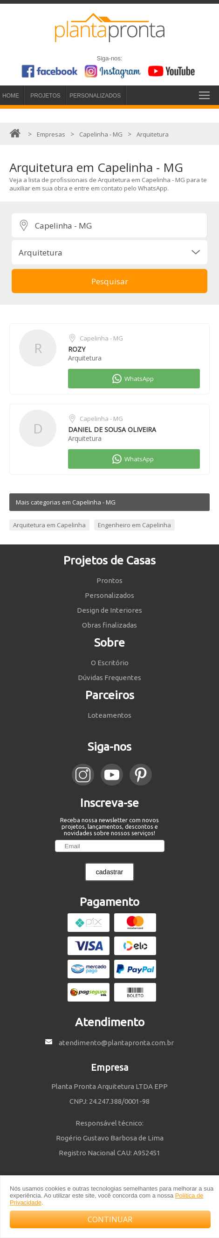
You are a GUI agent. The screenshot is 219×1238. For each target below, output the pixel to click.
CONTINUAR (110, 1219)
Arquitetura (85, 358)
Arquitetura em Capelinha (49, 525)
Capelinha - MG (101, 338)
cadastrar (109, 872)
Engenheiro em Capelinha (134, 525)
